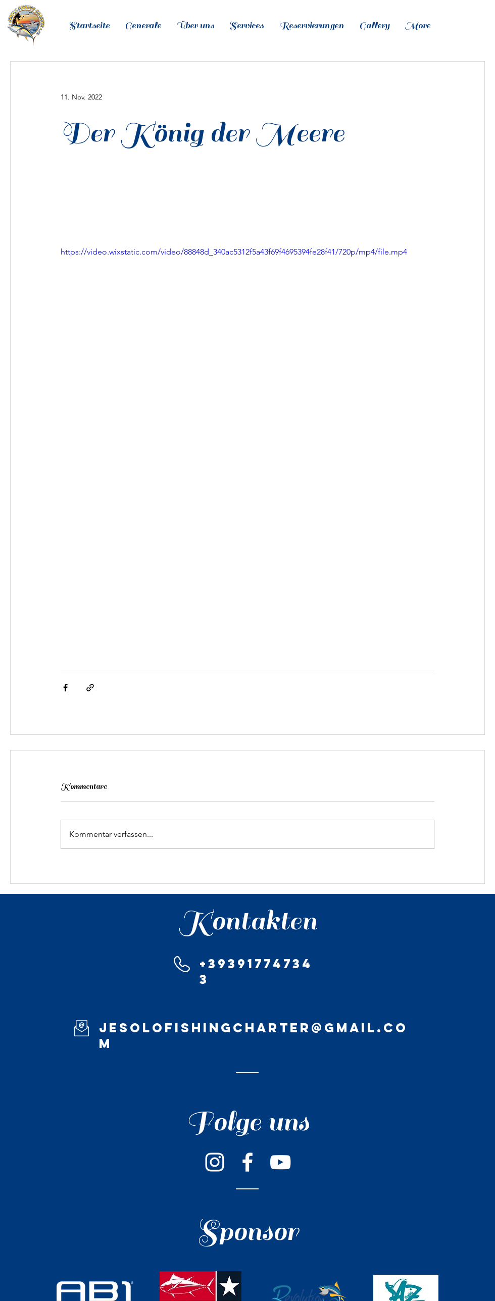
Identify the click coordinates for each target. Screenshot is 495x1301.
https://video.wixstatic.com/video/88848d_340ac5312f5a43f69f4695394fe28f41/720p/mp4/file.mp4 (234, 252)
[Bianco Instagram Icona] (214, 1162)
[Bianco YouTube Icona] (280, 1162)
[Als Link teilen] (90, 687)
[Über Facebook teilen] (65, 687)
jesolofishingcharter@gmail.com (253, 1036)
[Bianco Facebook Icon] (247, 1162)
